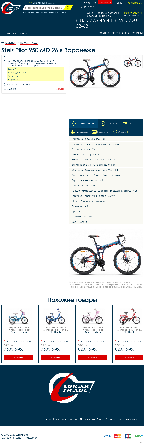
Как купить (117, 32)
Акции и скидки (115, 419)
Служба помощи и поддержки (19, 437)
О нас (100, 419)
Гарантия (103, 32)
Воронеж (51, 3)
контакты (137, 32)
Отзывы (60, 89)
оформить (104, 2)
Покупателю (87, 419)
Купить (18, 357)
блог (127, 32)
